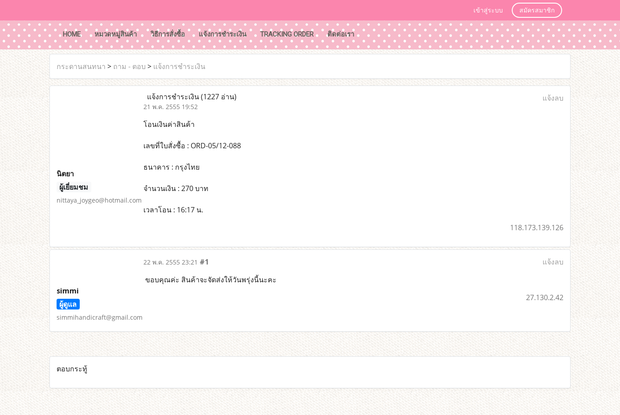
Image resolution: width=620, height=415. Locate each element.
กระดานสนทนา (81, 66)
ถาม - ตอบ (129, 66)
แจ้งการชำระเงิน (222, 34)
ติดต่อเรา (340, 34)
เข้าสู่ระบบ (488, 10)
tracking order (287, 34)
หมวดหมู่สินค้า (115, 34)
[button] (369, 35)
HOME (72, 34)
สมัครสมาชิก (537, 10)
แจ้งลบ (552, 98)
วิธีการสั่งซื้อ (168, 34)
